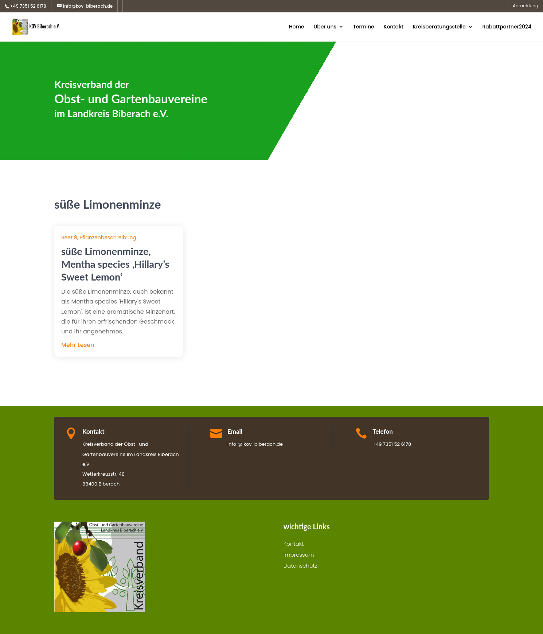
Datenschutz (300, 566)
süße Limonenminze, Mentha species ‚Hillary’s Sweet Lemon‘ (115, 264)
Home (296, 27)
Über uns (324, 27)
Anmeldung (525, 6)
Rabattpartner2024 (506, 27)
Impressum (299, 555)
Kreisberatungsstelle (439, 27)
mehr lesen (77, 345)
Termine (363, 27)
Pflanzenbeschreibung (107, 237)
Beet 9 (69, 237)
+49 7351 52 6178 (28, 6)
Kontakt (393, 27)
